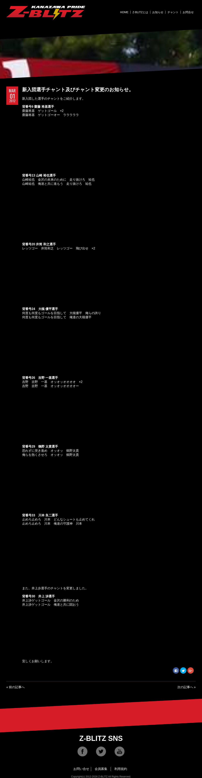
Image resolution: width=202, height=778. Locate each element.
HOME (124, 12)
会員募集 (101, 769)
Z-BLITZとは (140, 12)
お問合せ (188, 12)
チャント (173, 12)
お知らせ (157, 12)
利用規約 (120, 769)
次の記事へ (185, 687)
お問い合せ (81, 769)
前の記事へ (17, 687)
